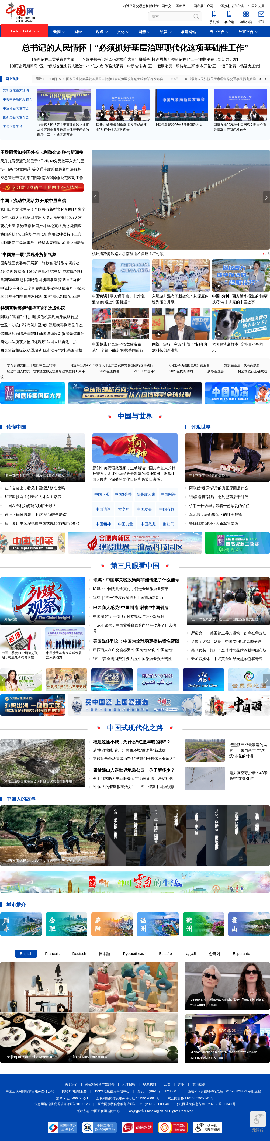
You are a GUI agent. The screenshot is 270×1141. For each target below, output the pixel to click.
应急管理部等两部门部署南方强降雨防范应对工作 (41, 177)
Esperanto (241, 954)
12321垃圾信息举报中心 (112, 1091)
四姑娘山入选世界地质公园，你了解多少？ (134, 770)
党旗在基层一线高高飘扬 (242, 365)
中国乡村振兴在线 (231, 6)
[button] (266, 197)
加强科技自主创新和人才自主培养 (33, 497)
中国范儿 (99, 344)
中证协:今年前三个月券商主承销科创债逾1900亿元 (42, 288)
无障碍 (258, 1121)
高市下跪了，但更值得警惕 (208, 476)
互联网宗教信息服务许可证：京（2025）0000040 (133, 1104)
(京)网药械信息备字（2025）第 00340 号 (206, 1104)
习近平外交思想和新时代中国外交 (147, 6)
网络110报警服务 (74, 1091)
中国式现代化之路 (135, 728)
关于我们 (71, 1084)
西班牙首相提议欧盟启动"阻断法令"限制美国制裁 (41, 350)
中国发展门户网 (202, 6)
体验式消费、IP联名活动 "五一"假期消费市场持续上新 (150, 66)
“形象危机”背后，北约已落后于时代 (218, 497)
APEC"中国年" (144, 371)
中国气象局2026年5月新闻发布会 (179, 125)
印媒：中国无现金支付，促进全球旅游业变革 (130, 589)
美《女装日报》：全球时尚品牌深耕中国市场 (228, 650)
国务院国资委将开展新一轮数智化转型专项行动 (39, 263)
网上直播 (12, 79)
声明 (181, 1084)
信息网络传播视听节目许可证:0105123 (62, 1104)
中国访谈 (99, 296)
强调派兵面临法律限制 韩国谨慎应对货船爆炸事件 (42, 333)
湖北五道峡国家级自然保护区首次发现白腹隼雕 (38, 781)
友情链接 (198, 1084)
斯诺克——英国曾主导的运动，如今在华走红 (228, 633)
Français (52, 954)
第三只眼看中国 (135, 566)
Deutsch (79, 954)
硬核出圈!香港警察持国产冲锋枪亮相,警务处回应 (41, 226)
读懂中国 (16, 427)
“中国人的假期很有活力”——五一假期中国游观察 (134, 787)
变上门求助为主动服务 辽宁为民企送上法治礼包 (133, 778)
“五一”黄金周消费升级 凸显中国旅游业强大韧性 (132, 659)
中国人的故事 (21, 799)
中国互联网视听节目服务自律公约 (30, 1091)
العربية (190, 954)
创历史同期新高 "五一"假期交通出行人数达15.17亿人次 (57, 66)
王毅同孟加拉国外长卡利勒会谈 (30, 152)
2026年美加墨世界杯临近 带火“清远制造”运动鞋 (40, 296)
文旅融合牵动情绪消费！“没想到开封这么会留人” (134, 758)
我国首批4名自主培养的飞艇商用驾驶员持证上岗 (41, 234)
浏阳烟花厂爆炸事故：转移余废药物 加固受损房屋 (42, 242)
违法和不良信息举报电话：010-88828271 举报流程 (224, 1091)
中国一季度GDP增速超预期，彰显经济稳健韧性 (20, 655)
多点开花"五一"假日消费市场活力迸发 (227, 66)
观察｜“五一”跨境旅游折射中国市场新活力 (128, 597)
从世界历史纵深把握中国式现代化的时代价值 (42, 523)
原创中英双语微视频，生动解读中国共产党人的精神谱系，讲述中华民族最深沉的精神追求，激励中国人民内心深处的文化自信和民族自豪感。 (133, 473)
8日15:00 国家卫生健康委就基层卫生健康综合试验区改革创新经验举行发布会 (107, 79)
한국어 (214, 954)
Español (166, 954)
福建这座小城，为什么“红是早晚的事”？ (132, 742)
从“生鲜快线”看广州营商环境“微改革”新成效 (129, 750)
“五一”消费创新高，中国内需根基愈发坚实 (34, 476)
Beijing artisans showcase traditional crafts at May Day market (57, 1057)
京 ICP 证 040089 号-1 (72, 1098)
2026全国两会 (109, 371)
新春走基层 (215, 371)
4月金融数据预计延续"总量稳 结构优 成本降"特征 (41, 271)
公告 (167, 1084)
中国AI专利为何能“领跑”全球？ (30, 506)
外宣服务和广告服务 (100, 1084)
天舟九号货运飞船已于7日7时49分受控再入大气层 (42, 161)
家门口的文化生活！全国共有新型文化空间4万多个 (42, 209)
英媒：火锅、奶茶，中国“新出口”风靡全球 (226, 641)
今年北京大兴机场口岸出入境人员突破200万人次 (41, 217)
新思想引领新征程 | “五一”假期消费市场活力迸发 (196, 59)
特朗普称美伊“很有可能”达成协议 (32, 308)
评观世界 (200, 427)
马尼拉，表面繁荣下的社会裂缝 (215, 514)
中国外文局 (256, 6)
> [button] (266, 79)
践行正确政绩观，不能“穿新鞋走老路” (36, 514)
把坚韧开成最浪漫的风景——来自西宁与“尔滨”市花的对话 (248, 750)
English (26, 954)
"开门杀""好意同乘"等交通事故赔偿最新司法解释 (40, 169)
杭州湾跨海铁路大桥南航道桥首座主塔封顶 (128, 253)
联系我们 (149, 1084)
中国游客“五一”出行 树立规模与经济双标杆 (128, 616)
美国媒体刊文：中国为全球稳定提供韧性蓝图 (136, 641)
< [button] (260, 79)
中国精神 (103, 524)
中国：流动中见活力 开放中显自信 (33, 200)
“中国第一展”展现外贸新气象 (28, 254)
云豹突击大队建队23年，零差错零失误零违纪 (42, 860)
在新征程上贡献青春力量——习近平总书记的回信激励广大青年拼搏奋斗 (93, 59)
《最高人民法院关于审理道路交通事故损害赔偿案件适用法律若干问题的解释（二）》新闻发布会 (63, 129)
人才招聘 (128, 1084)
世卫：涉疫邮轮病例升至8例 (24, 325)
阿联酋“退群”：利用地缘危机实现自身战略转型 (39, 317)
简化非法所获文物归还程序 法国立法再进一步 (38, 342)
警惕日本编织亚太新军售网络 (213, 523)
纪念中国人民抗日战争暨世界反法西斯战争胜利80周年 (46, 371)
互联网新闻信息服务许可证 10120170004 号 (128, 1098)
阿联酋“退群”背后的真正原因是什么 (218, 488)
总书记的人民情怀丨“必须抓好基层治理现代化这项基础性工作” (135, 47)
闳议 (156, 344)
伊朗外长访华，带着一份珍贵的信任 (219, 506)
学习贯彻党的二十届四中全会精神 (31, 365)
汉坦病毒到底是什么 (66, 325)
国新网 (181, 6)
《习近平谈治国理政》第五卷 (189, 365)
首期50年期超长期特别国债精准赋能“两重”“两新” (40, 280)
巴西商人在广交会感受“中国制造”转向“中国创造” (133, 650)
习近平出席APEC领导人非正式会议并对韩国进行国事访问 (111, 365)
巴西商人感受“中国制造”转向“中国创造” (132, 607)
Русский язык (134, 954)
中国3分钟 (220, 296)
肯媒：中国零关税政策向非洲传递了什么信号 (136, 580)
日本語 (104, 954)
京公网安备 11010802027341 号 (191, 1098)
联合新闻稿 (72, 152)
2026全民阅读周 (181, 371)
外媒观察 (10, 619)
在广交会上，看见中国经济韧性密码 (35, 488)
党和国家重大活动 (16, 90)
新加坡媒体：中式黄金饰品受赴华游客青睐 (227, 659)
